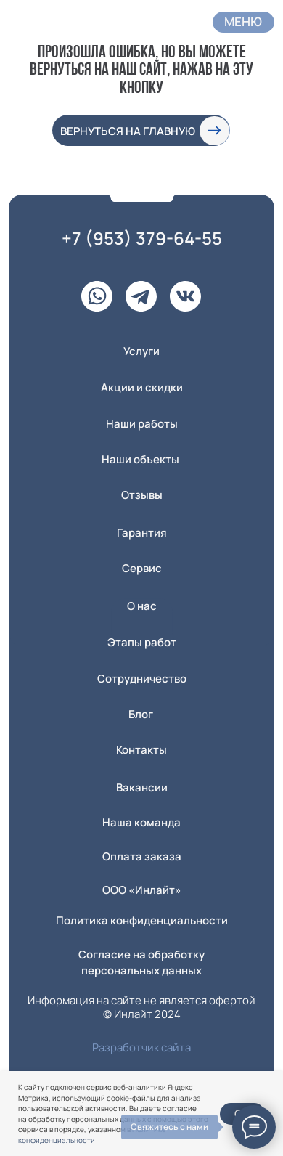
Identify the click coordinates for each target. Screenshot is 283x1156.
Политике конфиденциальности (92, 1134)
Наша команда (141, 822)
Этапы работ (141, 642)
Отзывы (142, 494)
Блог (140, 714)
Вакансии (142, 787)
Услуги (141, 350)
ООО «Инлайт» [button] (141, 889)
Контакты (141, 749)
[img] (39, 20)
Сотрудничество (141, 678)
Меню (243, 21)
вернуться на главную (127, 130)
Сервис (142, 568)
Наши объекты (140, 459)
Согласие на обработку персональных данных (141, 962)
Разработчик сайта (141, 1047)
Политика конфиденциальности (142, 920)
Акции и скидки (142, 387)
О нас (142, 605)
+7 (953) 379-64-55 (142, 238)
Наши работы (142, 423)
